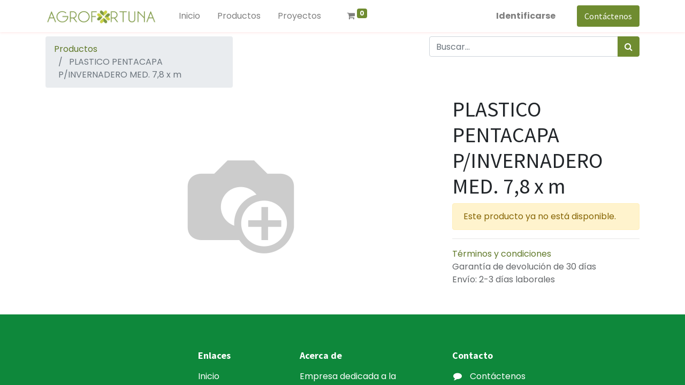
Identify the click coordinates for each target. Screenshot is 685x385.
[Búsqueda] (629, 46)
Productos (75, 49)
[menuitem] (189, 16)
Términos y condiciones (501, 254)
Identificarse (525, 16)
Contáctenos (608, 16)
